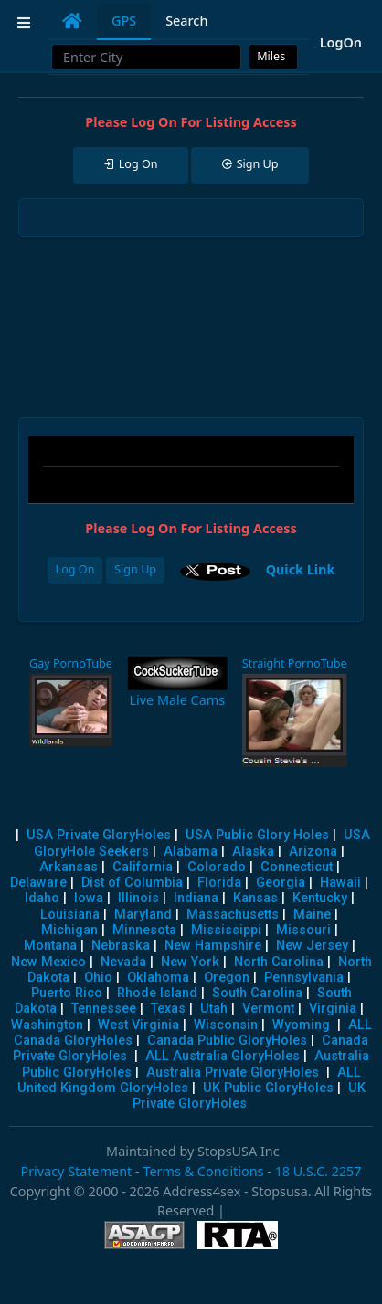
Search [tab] (186, 20)
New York (190, 962)
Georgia (280, 882)
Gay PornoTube (70, 663)
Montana (50, 945)
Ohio (98, 977)
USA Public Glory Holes (257, 835)
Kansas (255, 898)
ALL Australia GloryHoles (222, 1056)
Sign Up (135, 569)
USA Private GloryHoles (99, 835)
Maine (312, 914)
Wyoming (301, 1025)
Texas (168, 1008)
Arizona (313, 851)
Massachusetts (232, 914)
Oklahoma (158, 977)
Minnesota (144, 930)
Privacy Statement (76, 1171)
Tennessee (103, 1008)
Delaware (38, 882)
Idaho (42, 898)
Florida (219, 882)
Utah (214, 1008)
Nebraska (120, 945)
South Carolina (257, 993)
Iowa (88, 898)
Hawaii (340, 882)
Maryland (143, 914)
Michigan (69, 930)
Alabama (191, 851)
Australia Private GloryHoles (232, 1072)
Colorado (216, 867)
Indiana (196, 898)
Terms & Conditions (203, 1171)
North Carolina (279, 962)
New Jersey (312, 945)
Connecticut (296, 867)
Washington (47, 1025)
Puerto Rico (66, 993)
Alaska (253, 851)
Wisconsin (226, 1025)
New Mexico (48, 962)
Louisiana (70, 914)
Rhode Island (157, 993)
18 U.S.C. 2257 (318, 1171)
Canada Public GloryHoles (227, 1040)
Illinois (138, 898)
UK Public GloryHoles (268, 1088)
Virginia (332, 1008)
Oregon (226, 977)
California (142, 867)
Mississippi (226, 930)
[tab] (72, 21)
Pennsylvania (304, 977)
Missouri (303, 930)
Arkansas (68, 867)
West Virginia (138, 1025)
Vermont (268, 1008)
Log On (75, 569)
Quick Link (300, 569)
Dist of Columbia (132, 882)
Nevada (123, 962)
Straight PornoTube (294, 663)
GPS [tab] (123, 20)
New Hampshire (212, 945)
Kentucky (319, 898)
